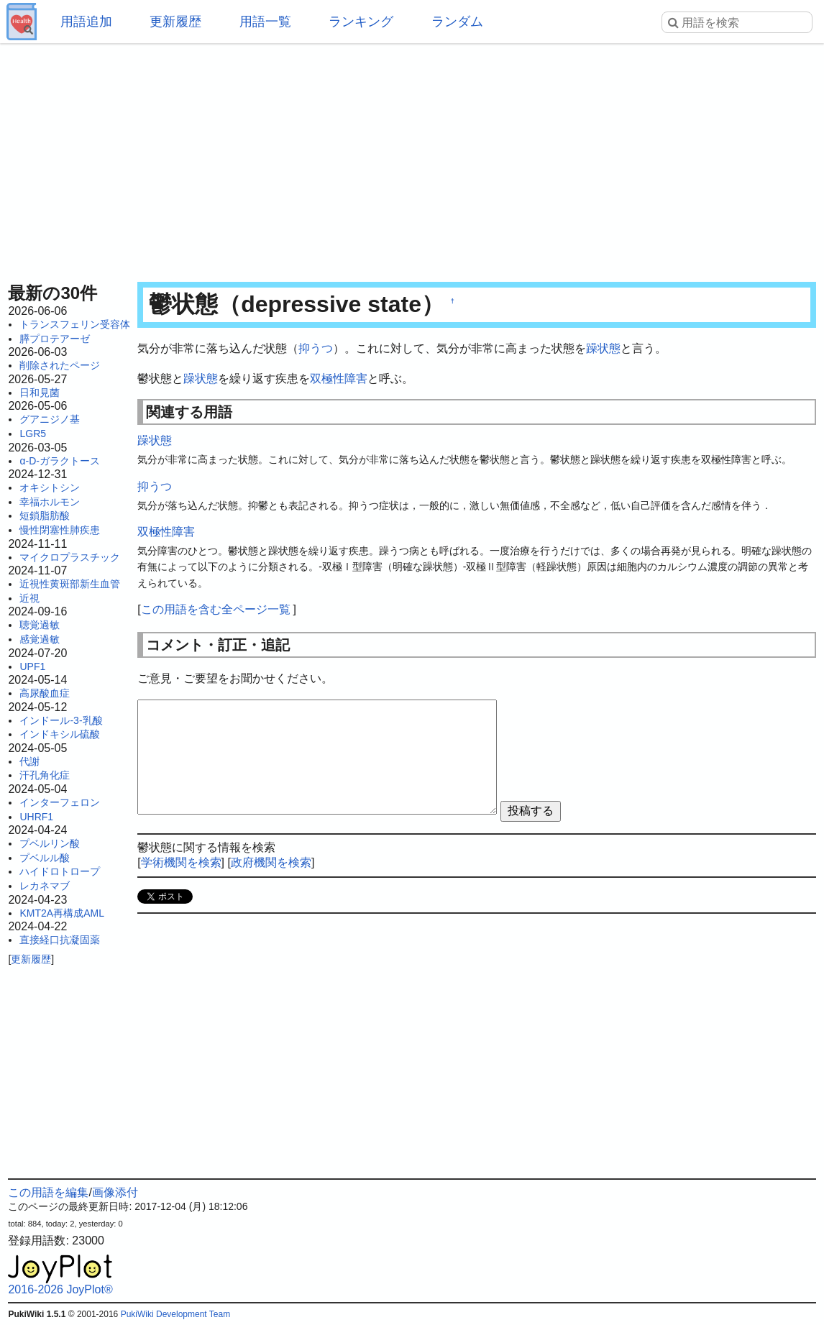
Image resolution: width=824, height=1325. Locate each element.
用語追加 (86, 21)
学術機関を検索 (181, 862)
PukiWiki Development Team (176, 1314)
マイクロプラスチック (69, 557)
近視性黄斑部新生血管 (69, 584)
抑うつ (315, 348)
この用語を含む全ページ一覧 (215, 609)
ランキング (361, 21)
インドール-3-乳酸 (60, 720)
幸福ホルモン (49, 502)
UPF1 (32, 666)
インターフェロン (59, 802)
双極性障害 (338, 378)
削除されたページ (59, 365)
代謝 (29, 761)
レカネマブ (44, 885)
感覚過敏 (39, 639)
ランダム (457, 21)
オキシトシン (49, 487)
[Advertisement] (411, 158)
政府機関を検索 (271, 862)
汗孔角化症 (44, 775)
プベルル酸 (44, 857)
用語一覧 (265, 21)
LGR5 (32, 433)
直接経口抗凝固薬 (59, 939)
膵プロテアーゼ (54, 338)
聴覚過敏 (39, 625)
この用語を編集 (48, 1192)
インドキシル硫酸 (59, 734)
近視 (29, 598)
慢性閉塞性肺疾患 (59, 530)
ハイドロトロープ (59, 871)
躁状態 (603, 348)
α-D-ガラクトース (59, 461)
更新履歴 (175, 21)
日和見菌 (39, 392)
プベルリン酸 (49, 843)
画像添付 (115, 1192)
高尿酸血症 (44, 693)
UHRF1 (36, 816)
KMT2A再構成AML (61, 913)
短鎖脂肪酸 (44, 515)
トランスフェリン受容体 (74, 324)
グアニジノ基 (49, 419)
